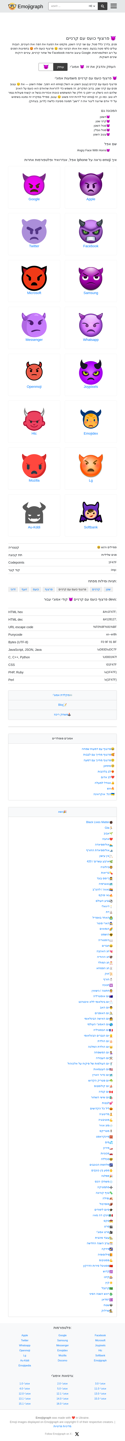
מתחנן (109, 765)
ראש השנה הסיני (101, 1293)
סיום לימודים (103, 1209)
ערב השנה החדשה (100, 1243)
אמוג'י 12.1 (62, 1393)
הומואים (106, 928)
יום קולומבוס (103, 1086)
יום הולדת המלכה (100, 1046)
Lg (91, 480)
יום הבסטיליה (103, 1030)
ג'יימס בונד (105, 878)
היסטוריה (105, 940)
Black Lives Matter (99, 822)
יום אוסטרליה (103, 996)
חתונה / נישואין (102, 990)
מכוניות (107, 1153)
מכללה (107, 1159)
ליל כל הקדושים (101, 1108)
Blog (62, 704)
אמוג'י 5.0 (62, 1388)
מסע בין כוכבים (102, 1170)
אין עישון (106, 855)
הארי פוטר (105, 923)
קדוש (108, 1271)
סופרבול (106, 1204)
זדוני (13, 589)
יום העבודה (104, 1058)
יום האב (106, 1007)
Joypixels (91, 387)
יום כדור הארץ (102, 1074)
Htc (34, 433)
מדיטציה (106, 1114)
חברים (107, 945)
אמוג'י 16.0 (62, 1403)
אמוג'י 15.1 (25, 1403)
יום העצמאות (103, 1069)
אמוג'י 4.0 (25, 1388)
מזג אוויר (106, 1125)
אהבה (107, 839)
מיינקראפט (104, 1136)
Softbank (91, 527)
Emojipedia (24, 1365)
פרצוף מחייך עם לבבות (99, 754)
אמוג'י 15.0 (100, 1398)
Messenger (34, 340)
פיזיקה (107, 1248)
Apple (90, 199)
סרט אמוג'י (104, 1232)
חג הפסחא (104, 968)
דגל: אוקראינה (104, 794)
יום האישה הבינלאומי (98, 1018)
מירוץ (108, 1147)
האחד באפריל (102, 917)
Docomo (62, 1360)
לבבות (107, 1103)
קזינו (108, 1277)
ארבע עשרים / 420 (100, 861)
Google (34, 199)
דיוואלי (107, 906)
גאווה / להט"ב (103, 889)
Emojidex (91, 433)
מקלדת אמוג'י (62, 695)
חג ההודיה (105, 956)
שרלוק (107, 1310)
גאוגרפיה (106, 883)
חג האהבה (105, 951)
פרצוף (49, 589)
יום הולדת (105, 1041)
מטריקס (106, 1131)
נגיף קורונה (104, 1192)
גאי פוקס (106, 895)
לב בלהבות (106, 771)
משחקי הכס (104, 1181)
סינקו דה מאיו (103, 1215)
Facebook (91, 246)
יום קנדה (106, 1091)
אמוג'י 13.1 (25, 1398)
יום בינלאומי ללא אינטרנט (96, 1001)
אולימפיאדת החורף (99, 850)
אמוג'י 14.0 (62, 1398)
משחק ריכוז (62, 714)
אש (111, 788)
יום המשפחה (103, 1052)
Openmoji (34, 387)
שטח (108, 1305)
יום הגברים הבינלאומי (98, 1035)
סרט (108, 1226)
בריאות (107, 872)
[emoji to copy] (46, 67)
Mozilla (34, 480)
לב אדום (108, 777)
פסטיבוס (106, 1260)
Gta (109, 827)
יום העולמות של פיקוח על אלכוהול (90, 1063)
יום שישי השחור (102, 1097)
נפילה (107, 1198)
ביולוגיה (106, 867)
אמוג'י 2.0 (62, 1383)
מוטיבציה (105, 1119)
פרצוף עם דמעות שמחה (98, 749)
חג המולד (105, 962)
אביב (108, 833)
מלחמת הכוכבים (101, 1164)
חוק (109, 973)
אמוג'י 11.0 (100, 1388)
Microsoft (34, 293)
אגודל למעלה (105, 782)
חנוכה (107, 985)
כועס (36, 589)
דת (109, 912)
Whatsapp (91, 340)
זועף (24, 589)
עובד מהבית (104, 1237)
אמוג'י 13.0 (100, 1393)
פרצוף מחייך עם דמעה (99, 760)
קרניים (96, 589)
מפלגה (107, 1175)
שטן (108, 589)
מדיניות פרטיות (62, 1426)
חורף (108, 979)
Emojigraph (30, 6)
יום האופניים (104, 1013)
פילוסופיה (105, 1254)
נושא (62, 811)
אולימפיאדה (104, 844)
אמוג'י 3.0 (100, 1383)
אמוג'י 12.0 (25, 1393)
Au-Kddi (34, 527)
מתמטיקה (105, 1187)
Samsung (91, 293)
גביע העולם (104, 900)
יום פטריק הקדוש (100, 1080)
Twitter (34, 246)
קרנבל (107, 1288)
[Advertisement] (62, 22)
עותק (60, 66)
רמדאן (107, 1299)
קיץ (109, 1282)
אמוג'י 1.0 (25, 1383)
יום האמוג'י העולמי (100, 1024)
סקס (108, 1220)
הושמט (107, 934)
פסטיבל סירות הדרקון (98, 1265)
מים (109, 1142)
